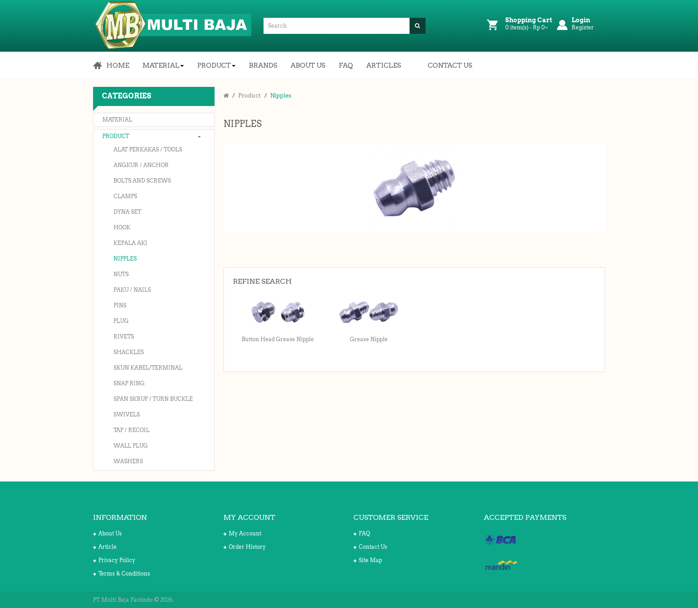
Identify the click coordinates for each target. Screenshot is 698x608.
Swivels (127, 414)
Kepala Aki (130, 243)
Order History (244, 546)
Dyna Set (127, 211)
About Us (107, 533)
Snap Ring (129, 383)
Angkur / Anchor (141, 165)
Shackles (129, 352)
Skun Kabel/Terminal (148, 367)
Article (105, 546)
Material (117, 119)
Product (115, 136)
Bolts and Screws (142, 180)
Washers (128, 461)
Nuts (121, 274)
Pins (120, 305)
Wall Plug (131, 445)
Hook (122, 227)
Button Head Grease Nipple (278, 339)
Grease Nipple (369, 339)
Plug (121, 321)
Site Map (367, 560)
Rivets (124, 336)
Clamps (125, 196)
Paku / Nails (132, 289)
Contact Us (370, 546)
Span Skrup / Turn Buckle (153, 399)
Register (583, 27)
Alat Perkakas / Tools (148, 149)
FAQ (361, 533)
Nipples (125, 258)
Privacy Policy (114, 560)
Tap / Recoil (132, 430)
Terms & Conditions (121, 573)
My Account (242, 533)
